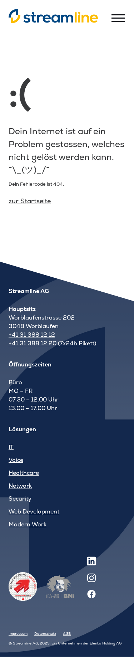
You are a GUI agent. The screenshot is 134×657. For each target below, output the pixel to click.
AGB (67, 633)
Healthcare (24, 473)
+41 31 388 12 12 (32, 335)
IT (11, 447)
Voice (16, 460)
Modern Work (27, 524)
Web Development (34, 511)
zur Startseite (30, 201)
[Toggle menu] (118, 18)
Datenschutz (45, 633)
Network (20, 486)
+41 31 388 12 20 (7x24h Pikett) (52, 343)
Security (20, 498)
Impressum (18, 633)
